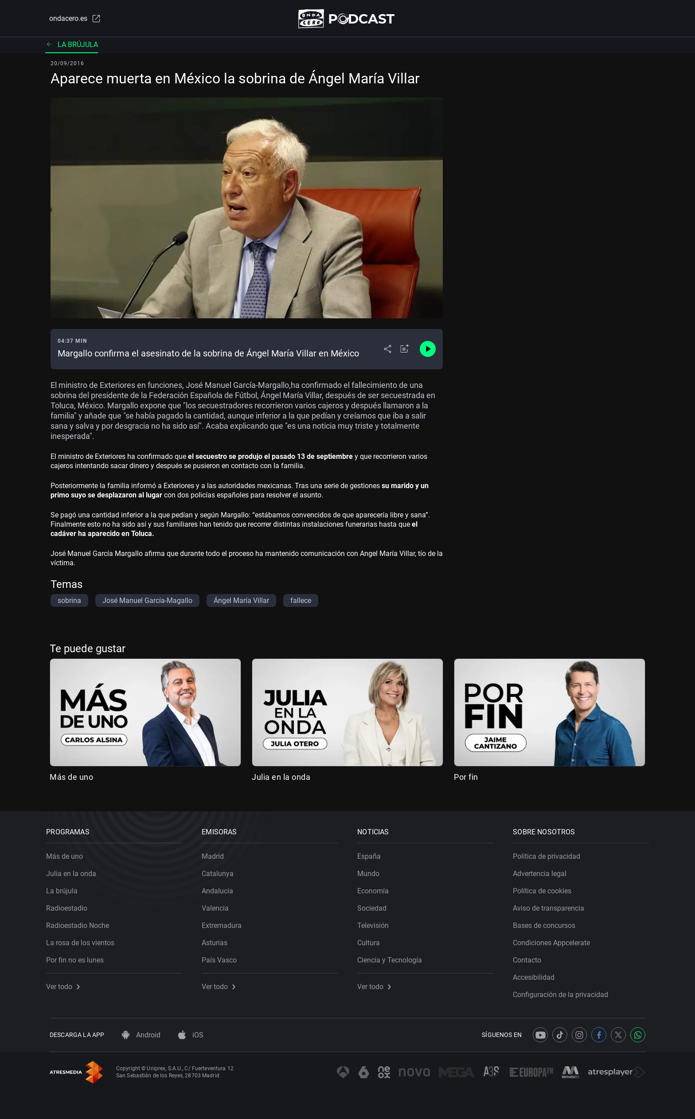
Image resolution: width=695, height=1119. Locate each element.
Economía (376, 888)
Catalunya (221, 870)
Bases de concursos (547, 922)
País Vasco (222, 957)
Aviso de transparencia (552, 905)
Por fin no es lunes (78, 957)
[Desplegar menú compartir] (388, 351)
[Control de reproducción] (428, 351)
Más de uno (71, 778)
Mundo (372, 870)
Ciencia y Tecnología (393, 957)
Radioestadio (70, 905)
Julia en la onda (281, 778)
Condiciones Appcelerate (554, 939)
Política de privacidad (550, 853)
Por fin (466, 778)
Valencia (218, 905)
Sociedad (375, 905)
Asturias (218, 939)
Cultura (372, 939)
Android (141, 1035)
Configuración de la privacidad (564, 991)
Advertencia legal (543, 870)
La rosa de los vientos (84, 939)
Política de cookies (545, 888)
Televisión (376, 922)
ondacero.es (71, 19)
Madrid (216, 853)
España (372, 853)
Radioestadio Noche (81, 922)
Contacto (530, 957)
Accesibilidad (537, 974)
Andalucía (221, 888)
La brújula (71, 46)
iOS (190, 1035)
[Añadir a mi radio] (405, 351)
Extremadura (225, 922)
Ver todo (66, 983)
